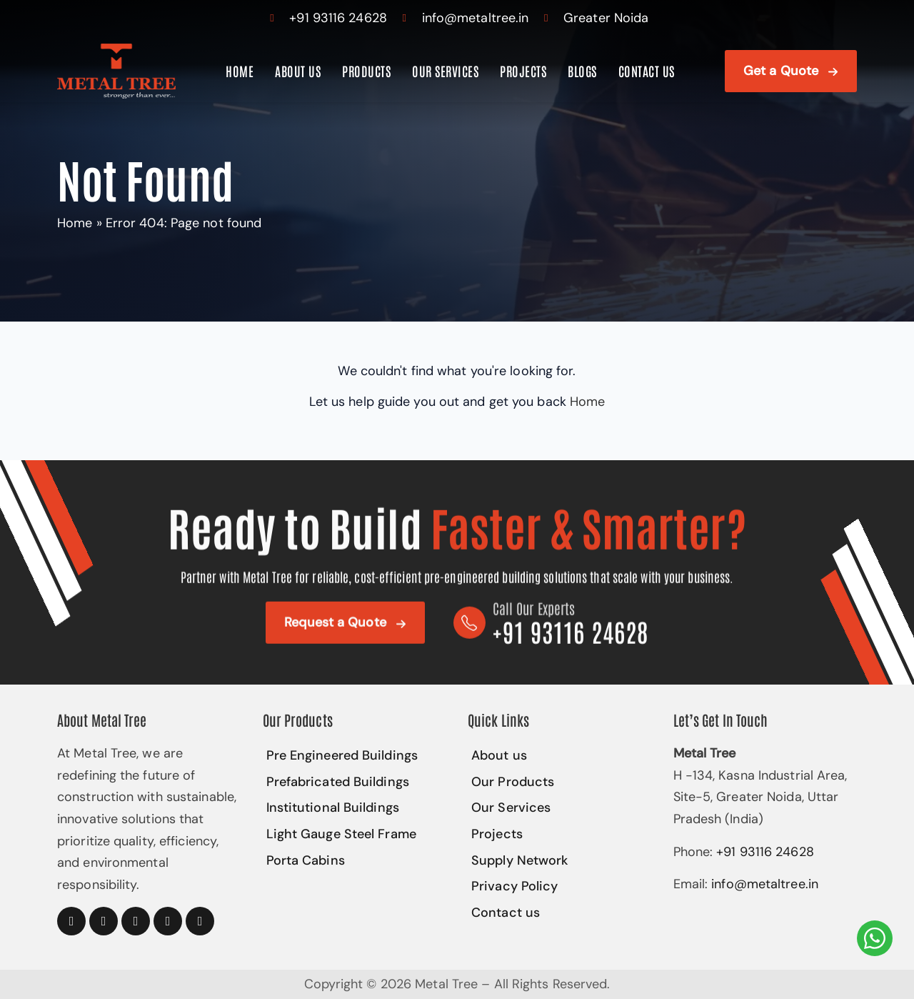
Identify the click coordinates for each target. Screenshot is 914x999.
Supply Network (519, 860)
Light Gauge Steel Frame (341, 834)
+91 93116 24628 (338, 17)
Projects (522, 70)
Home (239, 70)
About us (297, 70)
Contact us (646, 70)
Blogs (581, 70)
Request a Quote (334, 626)
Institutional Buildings (332, 807)
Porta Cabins (305, 860)
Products (365, 70)
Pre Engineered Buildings (341, 755)
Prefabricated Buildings (337, 781)
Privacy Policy (513, 886)
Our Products (512, 781)
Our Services (444, 70)
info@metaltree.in (475, 17)
